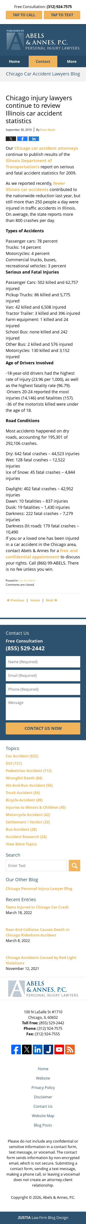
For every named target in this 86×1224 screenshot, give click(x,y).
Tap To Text (62, 14)
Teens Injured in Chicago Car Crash (37, 907)
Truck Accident (23, 792)
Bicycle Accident (24, 800)
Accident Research (26, 836)
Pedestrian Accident (29, 770)
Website (43, 1078)
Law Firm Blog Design (43, 1217)
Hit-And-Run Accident (29, 785)
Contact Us (43, 1106)
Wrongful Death (24, 778)
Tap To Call (24, 14)
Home (14, 61)
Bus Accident (21, 829)
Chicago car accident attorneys (46, 148)
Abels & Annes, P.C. (59, 1197)
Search (74, 865)
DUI (14, 763)
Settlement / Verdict (28, 822)
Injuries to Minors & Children (36, 807)
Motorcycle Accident (28, 814)
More (71, 61)
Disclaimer (43, 1096)
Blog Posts (43, 1125)
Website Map (43, 1115)
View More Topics (21, 844)
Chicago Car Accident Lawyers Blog (43, 40)
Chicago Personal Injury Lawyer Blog (39, 888)
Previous (15, 600)
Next (51, 600)
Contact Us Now (43, 728)
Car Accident (27, 580)
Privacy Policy (43, 1087)
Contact (43, 61)
